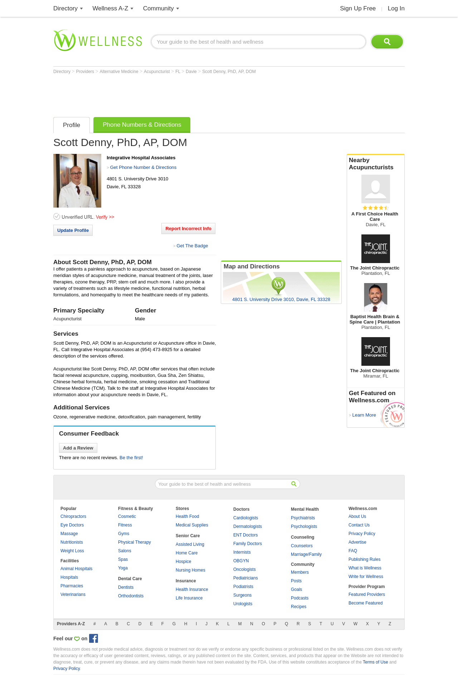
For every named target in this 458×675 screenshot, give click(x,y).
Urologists (242, 603)
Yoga (123, 567)
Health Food (187, 516)
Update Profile (73, 230)
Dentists (125, 587)
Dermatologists (247, 526)
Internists (242, 552)
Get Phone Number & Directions (143, 167)
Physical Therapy (134, 542)
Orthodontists (130, 595)
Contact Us (359, 525)
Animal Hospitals (76, 568)
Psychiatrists (303, 517)
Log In (396, 8)
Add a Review (78, 448)
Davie (192, 71)
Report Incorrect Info (188, 228)
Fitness (125, 525)
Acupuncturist (157, 71)
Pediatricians (245, 578)
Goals (296, 589)
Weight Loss (72, 550)
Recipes (298, 606)
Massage (69, 533)
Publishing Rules (364, 559)
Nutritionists (71, 542)
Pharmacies (71, 585)
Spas (123, 559)
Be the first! (131, 457)
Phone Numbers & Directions (142, 124)
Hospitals (69, 577)
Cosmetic (127, 516)
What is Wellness (365, 567)
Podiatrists (243, 586)
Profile (71, 125)
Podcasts (299, 598)
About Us (357, 516)
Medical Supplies (192, 525)
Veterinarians (73, 594)
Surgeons (242, 595)
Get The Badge (192, 245)
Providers (85, 71)
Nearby (376, 164)
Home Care (187, 552)
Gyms (123, 533)
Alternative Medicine (120, 71)
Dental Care (130, 578)
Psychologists (304, 526)
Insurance (186, 580)
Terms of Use (375, 662)
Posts (296, 580)
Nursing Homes (190, 570)
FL (178, 71)
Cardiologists (245, 517)
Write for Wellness (366, 576)
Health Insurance (192, 589)
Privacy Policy (362, 533)
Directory (65, 8)
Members (300, 572)
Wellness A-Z (110, 8)
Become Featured (366, 603)
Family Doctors (247, 543)
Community (158, 8)
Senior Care (188, 535)
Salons (124, 550)
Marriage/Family (306, 554)
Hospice (183, 561)
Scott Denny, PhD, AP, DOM (229, 71)
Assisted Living (190, 544)
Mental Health (305, 509)
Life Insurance (189, 598)
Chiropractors (73, 516)
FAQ (353, 550)
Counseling (302, 537)
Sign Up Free (358, 8)
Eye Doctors (72, 525)
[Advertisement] (183, 94)
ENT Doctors (245, 535)
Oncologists (244, 569)
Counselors (302, 545)
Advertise (357, 542)
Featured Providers (367, 594)
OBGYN (241, 560)
